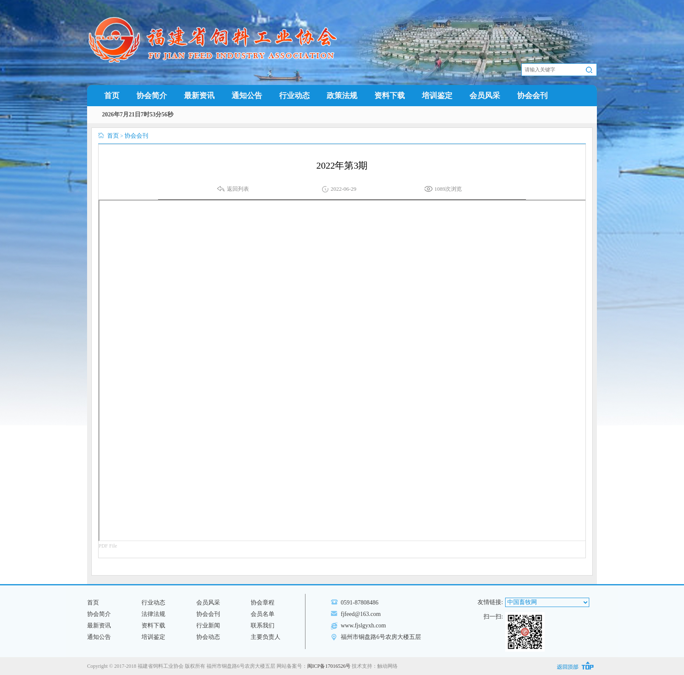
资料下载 (389, 95)
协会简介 (151, 95)
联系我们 (262, 625)
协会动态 (208, 637)
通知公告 (247, 95)
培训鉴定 (437, 95)
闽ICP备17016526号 (329, 666)
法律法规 (153, 614)
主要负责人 (265, 637)
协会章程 (262, 602)
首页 (111, 95)
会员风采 (484, 95)
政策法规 (342, 95)
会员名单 (262, 614)
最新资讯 (199, 95)
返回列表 (238, 189)
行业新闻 (208, 625)
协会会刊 (532, 95)
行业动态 (294, 95)
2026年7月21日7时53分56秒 (137, 114)
